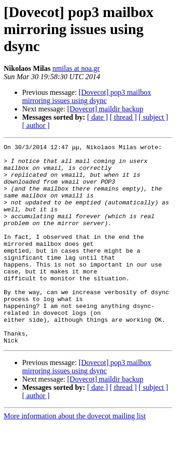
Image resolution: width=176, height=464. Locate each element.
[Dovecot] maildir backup (105, 109)
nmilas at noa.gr (76, 68)
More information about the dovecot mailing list (75, 456)
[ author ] (36, 125)
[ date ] (97, 117)
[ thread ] (123, 117)
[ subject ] (153, 117)
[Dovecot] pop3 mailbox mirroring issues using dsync (86, 96)
